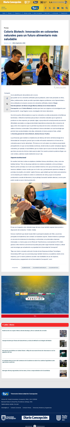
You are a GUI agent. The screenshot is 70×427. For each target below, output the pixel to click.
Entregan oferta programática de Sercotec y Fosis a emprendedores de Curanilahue (26, 370)
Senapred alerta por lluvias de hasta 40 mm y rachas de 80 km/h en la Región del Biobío (26, 340)
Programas (17, 13)
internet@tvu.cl (5, 407)
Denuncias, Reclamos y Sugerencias (42, 407)
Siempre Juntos (27, 13)
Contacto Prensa (27, 407)
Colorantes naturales (39, 267)
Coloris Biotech (53, 267)
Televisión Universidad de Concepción (19, 394)
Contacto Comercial (16, 407)
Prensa (9, 13)
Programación (64, 13)
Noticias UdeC (8, 43)
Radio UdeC (47, 13)
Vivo (35, 316)
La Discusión (55, 13)
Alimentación (26, 267)
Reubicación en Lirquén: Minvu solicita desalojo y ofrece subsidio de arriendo (24, 330)
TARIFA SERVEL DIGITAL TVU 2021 (10, 404)
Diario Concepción (38, 13)
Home (4, 13)
